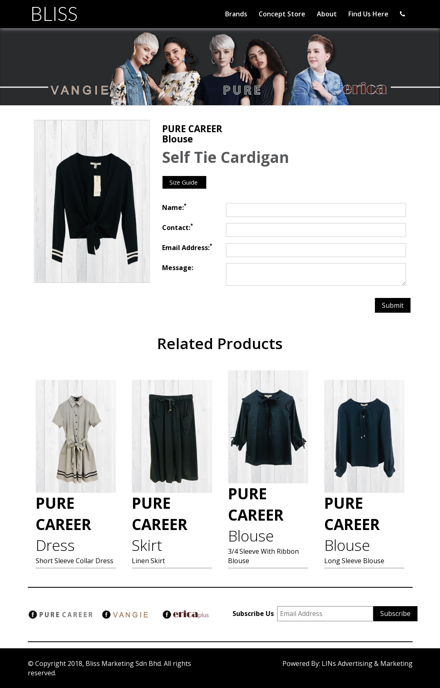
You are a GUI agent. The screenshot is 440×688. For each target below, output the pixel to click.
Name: (174, 207)
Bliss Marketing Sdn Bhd (123, 663)
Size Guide (184, 182)
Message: (177, 267)
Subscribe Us (254, 613)
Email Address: (187, 247)
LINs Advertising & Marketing (367, 663)
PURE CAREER (63, 524)
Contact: (177, 227)
